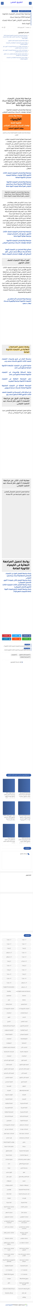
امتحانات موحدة (24, 1129)
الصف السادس (9, 1082)
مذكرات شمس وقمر (9, 1232)
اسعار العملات (24, 1013)
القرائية (24, 1095)
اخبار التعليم (24, 1004)
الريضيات (9, 1056)
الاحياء (24, 1017)
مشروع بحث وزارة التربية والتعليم (9, 1261)
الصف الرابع (24, 1082)
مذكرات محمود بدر (24, 1242)
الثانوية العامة (8, 1034)
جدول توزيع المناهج (24, 1163)
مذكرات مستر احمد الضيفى (24, 1249)
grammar (9, 995)
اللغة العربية (24, 1107)
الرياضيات (24, 1056)
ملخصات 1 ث (24, 1270)
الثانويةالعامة (24, 1039)
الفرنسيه (9, 1086)
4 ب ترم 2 (24, 978)
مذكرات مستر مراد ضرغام (24, 1261)
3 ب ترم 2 (24, 970)
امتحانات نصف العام (9, 1133)
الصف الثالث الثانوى (25, 11)
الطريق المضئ (16, 3)
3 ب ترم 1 (9, 965)
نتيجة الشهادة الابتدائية (9, 1288)
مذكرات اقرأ (24, 1212)
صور (24, 1172)
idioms (24, 1000)
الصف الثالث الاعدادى (24, 1069)
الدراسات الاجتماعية (9, 1051)
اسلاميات (9, 1013)
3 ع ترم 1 (24, 974)
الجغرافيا (24, 1043)
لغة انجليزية (24, 1202)
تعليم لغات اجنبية (8, 1146)
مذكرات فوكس (24, 1238)
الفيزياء (9, 1090)
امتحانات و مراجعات (24, 1138)
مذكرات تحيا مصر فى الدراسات (24, 1228)
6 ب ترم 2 (9, 983)
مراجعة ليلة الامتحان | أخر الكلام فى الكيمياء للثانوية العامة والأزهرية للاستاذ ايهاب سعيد (17, 301)
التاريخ (8, 1021)
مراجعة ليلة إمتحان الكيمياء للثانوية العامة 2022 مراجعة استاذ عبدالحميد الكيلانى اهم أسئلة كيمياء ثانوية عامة (15, 37)
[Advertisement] (16, 79)
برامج (24, 1142)
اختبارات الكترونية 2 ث (24, 1008)
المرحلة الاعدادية (9, 1116)
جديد (9, 1163)
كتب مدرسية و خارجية (24, 1194)
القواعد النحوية (9, 1095)
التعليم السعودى (9, 1030)
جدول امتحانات (9, 1159)
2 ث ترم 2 (24, 957)
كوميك (9, 1198)
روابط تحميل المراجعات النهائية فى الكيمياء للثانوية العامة (17, 43)
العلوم (24, 1086)
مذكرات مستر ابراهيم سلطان (9, 1243)
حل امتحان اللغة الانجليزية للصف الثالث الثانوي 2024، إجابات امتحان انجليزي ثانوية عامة (24, 842)
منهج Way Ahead (24, 1278)
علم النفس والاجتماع (24, 1176)
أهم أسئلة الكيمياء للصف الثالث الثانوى (18, 40)
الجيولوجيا (9, 1043)
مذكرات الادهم (9, 1212)
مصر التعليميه (24, 1265)
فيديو (24, 1181)
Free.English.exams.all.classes (23, 991)
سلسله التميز (24, 1168)
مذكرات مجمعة (9, 1238)
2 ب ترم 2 (24, 952)
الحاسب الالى (24, 1047)
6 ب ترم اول (24, 987)
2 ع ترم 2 (24, 965)
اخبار (9, 1000)
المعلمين (9, 1120)
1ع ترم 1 (24, 948)
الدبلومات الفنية (24, 1051)
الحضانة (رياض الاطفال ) (9, 1047)
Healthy (9, 991)
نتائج (9, 1283)
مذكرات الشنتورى (9, 1217)
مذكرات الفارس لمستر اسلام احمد (24, 1222)
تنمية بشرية (9, 1155)
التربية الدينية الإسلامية (9, 1026)
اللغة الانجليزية (24, 1103)
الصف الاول (24, 1060)
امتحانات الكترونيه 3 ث (9, 1125)
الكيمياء (15, 11)
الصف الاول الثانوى (24, 1064)
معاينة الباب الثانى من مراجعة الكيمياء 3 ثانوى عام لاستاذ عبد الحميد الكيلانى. (15, 51)
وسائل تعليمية (9, 1293)
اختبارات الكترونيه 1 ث (9, 1008)
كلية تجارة (9, 1194)
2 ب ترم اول (9, 952)
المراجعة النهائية (25, 657)
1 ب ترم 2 (9, 939)
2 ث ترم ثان (24, 961)
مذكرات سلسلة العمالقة (24, 1233)
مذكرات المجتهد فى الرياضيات (9, 1222)
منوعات (9, 1278)
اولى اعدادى (9, 1138)
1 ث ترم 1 (24, 944)
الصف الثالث (9, 1064)
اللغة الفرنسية (9, 1107)
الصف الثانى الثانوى (24, 1077)
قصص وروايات (9, 1185)
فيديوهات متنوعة (24, 1185)
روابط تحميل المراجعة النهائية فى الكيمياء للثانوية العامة (17, 58)
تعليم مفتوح (9, 1151)
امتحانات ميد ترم (9, 1129)
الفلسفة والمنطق (24, 1090)
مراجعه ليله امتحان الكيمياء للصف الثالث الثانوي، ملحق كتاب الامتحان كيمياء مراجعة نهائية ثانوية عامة (17, 234)
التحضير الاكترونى (24, 1026)
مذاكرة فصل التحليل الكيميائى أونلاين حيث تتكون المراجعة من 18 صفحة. (16, 55)
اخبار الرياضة (9, 1004)
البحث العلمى (24, 1021)
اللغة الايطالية (8, 1103)
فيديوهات (9, 1181)
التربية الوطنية (24, 1030)
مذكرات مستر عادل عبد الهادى (24, 1255)
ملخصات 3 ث (24, 1274)
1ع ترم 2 (9, 948)
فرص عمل (9, 1176)
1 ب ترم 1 (24, 939)
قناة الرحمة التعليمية (24, 1189)
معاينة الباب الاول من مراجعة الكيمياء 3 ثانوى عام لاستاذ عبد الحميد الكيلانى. (15, 47)
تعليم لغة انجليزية (24, 1151)
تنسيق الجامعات (24, 1155)
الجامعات (9, 1039)
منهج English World (9, 1274)
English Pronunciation (9, 987)
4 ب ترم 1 (9, 974)
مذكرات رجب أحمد (9, 1227)
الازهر (9, 1017)
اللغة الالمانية (9, 1099)
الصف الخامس (9, 1077)
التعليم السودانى (24, 1034)
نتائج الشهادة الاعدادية (24, 1288)
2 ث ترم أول (9, 957)
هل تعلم (24, 1293)
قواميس (9, 1189)
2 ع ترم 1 (9, 961)
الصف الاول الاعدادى (9, 1060)
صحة (9, 1168)
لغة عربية (9, 1202)
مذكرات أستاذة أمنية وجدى (9, 1207)
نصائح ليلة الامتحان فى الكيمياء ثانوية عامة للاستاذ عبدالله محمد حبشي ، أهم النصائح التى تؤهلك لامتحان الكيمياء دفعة (16, 252)
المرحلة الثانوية (24, 1120)
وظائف (24, 1297)
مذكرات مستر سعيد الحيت (9, 1249)
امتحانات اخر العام (24, 1125)
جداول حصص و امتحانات (24, 1159)
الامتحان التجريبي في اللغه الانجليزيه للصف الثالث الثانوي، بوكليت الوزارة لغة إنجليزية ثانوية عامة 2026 (24, 796)
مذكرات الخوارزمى (24, 1217)
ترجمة (24, 1146)
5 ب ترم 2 (9, 978)
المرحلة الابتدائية (24, 1116)
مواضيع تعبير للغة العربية (24, 1284)
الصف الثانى (24, 1073)
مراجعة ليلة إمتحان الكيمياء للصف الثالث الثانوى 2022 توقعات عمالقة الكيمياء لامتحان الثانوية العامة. (17, 175)
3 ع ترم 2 (9, 970)
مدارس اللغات (24, 1207)
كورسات (24, 1198)
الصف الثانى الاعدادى (9, 1073)
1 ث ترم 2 (9, 944)
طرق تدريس (9, 1172)
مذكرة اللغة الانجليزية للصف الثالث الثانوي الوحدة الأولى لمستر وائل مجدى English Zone (24, 819)
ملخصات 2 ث (9, 1270)
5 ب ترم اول (24, 983)
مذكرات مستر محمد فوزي (9, 1255)
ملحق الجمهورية (9, 1265)
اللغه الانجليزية (24, 1112)
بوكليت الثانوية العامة (9, 1142)
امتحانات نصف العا (24, 1133)
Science (24, 995)
